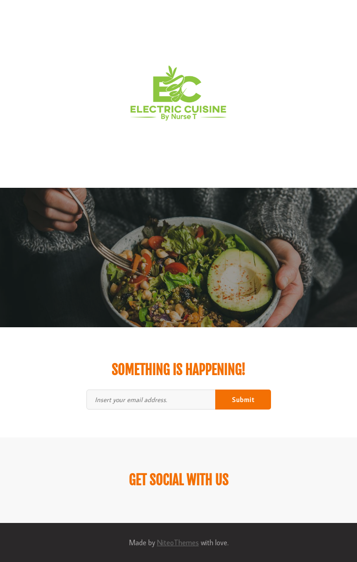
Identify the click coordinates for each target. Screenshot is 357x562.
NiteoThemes (178, 542)
